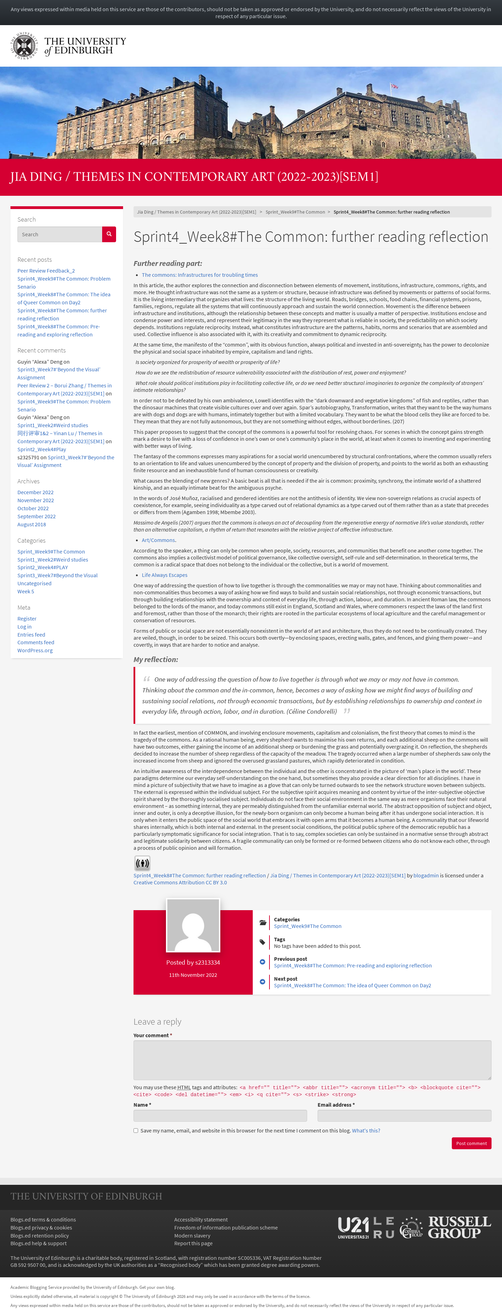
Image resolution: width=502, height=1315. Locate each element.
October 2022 (33, 508)
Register (27, 618)
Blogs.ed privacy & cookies (41, 1227)
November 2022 (35, 500)
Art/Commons (158, 539)
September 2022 (36, 516)
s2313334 (207, 962)
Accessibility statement (201, 1219)
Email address (336, 1104)
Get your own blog (156, 1287)
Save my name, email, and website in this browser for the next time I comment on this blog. (257, 1130)
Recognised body (180, 1264)
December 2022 (35, 492)
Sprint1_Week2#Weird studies (52, 425)
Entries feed (31, 634)
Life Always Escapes (165, 574)
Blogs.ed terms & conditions (43, 1219)
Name (142, 1104)
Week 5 (25, 591)
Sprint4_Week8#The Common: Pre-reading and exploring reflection (353, 965)
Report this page (193, 1243)
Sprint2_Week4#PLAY (42, 567)
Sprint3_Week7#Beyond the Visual (57, 575)
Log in (24, 626)
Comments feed (35, 642)
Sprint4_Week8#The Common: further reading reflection (200, 875)
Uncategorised (34, 583)
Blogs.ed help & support (38, 1243)
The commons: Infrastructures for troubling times (200, 274)
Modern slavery (192, 1235)
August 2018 (31, 524)
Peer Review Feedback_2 (46, 270)
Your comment (153, 1035)
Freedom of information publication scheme (226, 1227)
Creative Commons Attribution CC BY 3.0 (180, 882)
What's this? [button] (366, 1130)
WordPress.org (35, 650)
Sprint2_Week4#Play (41, 449)
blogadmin (426, 875)
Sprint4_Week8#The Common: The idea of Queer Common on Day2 (352, 985)
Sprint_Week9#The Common (51, 551)
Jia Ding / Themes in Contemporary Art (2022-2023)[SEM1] (194, 178)
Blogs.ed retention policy (39, 1235)
